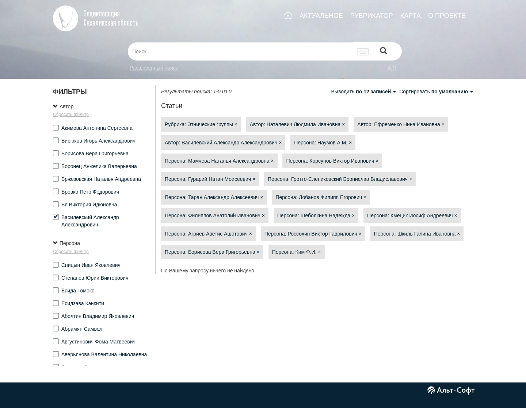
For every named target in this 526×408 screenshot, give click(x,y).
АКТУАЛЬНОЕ (321, 15)
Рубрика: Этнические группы (201, 124)
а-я (392, 68)
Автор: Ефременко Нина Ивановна (401, 124)
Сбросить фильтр (71, 114)
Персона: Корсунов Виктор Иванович (332, 161)
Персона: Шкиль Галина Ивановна (417, 234)
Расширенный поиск (154, 68)
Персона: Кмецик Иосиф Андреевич (412, 215)
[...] (240, 51)
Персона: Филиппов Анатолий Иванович (215, 215)
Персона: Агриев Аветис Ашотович (208, 234)
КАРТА (410, 15)
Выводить (364, 91)
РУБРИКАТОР (371, 15)
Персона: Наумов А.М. (323, 142)
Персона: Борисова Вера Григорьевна (212, 252)
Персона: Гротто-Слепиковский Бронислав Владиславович (340, 179)
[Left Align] (383, 52)
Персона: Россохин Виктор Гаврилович (313, 234)
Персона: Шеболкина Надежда (316, 215)
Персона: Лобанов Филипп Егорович (320, 197)
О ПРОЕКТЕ (447, 15)
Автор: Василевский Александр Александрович (223, 142)
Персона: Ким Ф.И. (296, 252)
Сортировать (436, 91)
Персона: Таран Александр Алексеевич (214, 197)
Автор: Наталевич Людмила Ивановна (297, 124)
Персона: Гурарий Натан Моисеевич (210, 179)
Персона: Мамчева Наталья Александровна (219, 161)
